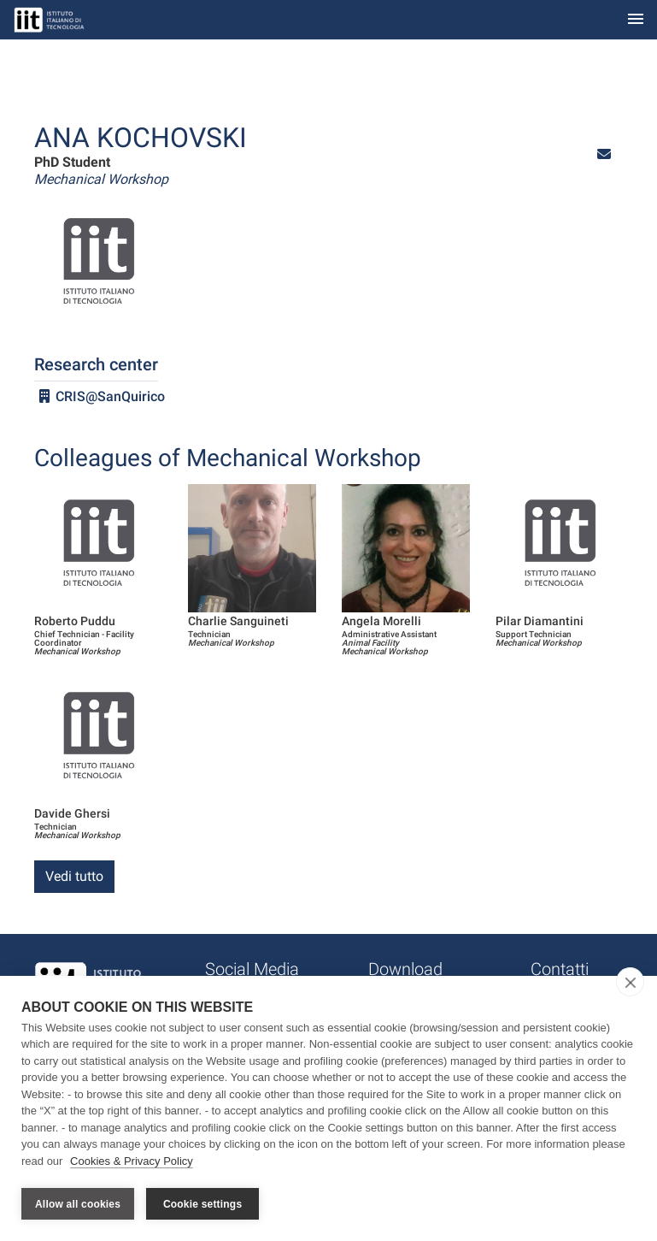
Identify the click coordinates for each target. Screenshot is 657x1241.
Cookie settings (202, 1204)
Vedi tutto (74, 876)
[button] (604, 154)
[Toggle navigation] (635, 20)
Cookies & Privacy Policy (131, 1162)
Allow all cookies (77, 1204)
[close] (630, 983)
